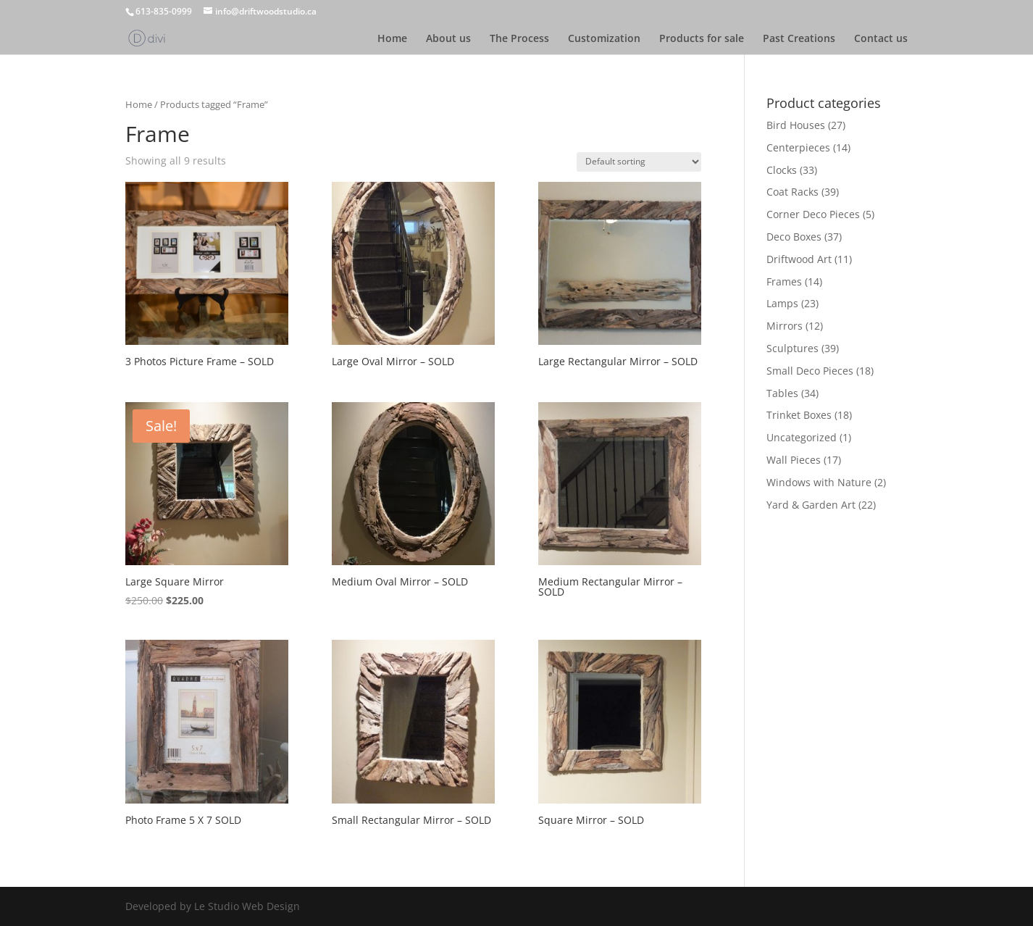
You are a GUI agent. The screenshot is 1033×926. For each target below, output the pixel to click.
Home (392, 39)
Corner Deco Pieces (813, 214)
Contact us (881, 39)
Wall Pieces (793, 460)
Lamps (782, 303)
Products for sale (701, 39)
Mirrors (784, 326)
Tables (782, 393)
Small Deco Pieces (809, 371)
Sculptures (792, 348)
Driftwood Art (799, 259)
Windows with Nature (818, 482)
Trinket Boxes (799, 415)
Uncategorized (801, 437)
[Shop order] (639, 162)
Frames (784, 281)
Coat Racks (792, 192)
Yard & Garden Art (811, 505)
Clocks (781, 170)
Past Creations (799, 39)
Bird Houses (795, 125)
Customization (604, 39)
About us (448, 39)
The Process (519, 39)
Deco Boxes (793, 236)
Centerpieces (798, 147)
